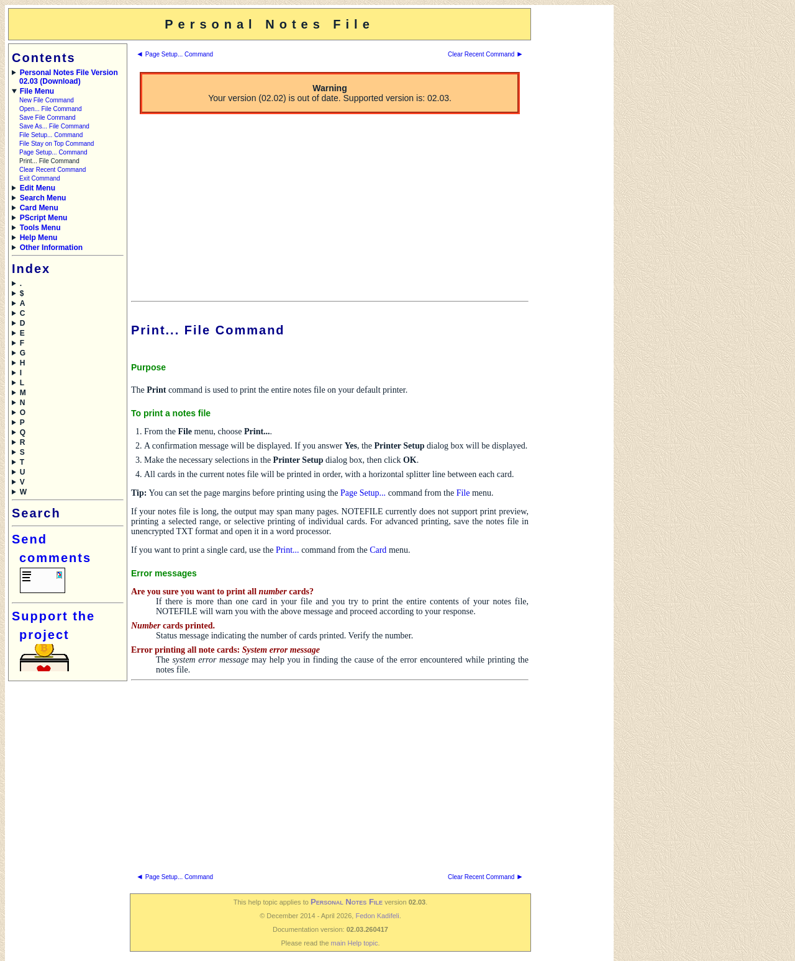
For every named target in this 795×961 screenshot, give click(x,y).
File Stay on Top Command (56, 143)
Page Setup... (363, 493)
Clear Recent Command (52, 169)
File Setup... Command (51, 135)
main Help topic (354, 943)
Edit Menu (37, 188)
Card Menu (39, 207)
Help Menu (39, 237)
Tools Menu (40, 227)
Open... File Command (50, 108)
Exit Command (39, 178)
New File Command (46, 100)
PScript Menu (44, 217)
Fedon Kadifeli (377, 915)
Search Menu (43, 198)
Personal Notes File (347, 901)
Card (378, 550)
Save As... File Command (54, 126)
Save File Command (47, 117)
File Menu (37, 91)
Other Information (51, 247)
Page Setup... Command (53, 152)
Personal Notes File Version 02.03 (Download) (68, 77)
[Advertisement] (571, 194)
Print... (287, 550)
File (463, 493)
